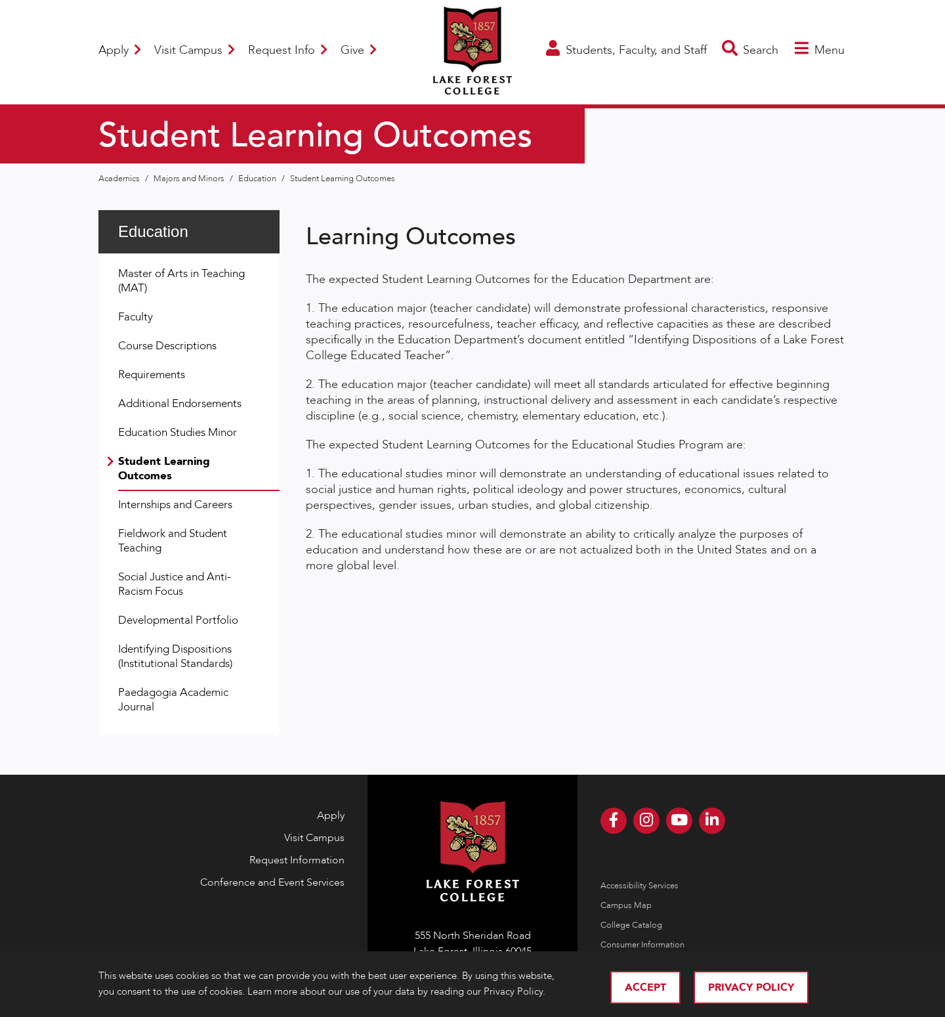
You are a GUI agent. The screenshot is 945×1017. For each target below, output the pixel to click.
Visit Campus (194, 50)
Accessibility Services (639, 886)
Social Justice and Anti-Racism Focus (174, 584)
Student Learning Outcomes (342, 178)
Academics (120, 178)
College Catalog (631, 925)
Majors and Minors (190, 178)
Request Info (287, 50)
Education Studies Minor (177, 432)
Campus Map (626, 905)
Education (258, 178)
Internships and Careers (175, 504)
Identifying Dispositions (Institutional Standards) (175, 656)
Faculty (135, 316)
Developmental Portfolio (178, 620)
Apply (119, 50)
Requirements (151, 374)
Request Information (297, 860)
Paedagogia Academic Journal (173, 699)
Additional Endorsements (180, 403)
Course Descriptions (167, 345)
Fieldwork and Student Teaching (172, 540)
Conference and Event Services (272, 882)
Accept (645, 987)
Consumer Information (642, 945)
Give (359, 50)
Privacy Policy (751, 987)
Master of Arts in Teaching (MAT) (181, 280)
